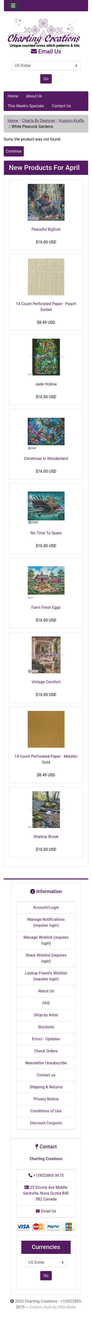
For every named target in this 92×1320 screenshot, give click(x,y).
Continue (14, 151)
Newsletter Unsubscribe (46, 1063)
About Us (34, 96)
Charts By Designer (38, 120)
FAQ (46, 1003)
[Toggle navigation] (13, 5)
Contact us (46, 1075)
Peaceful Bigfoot (45, 229)
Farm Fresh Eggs (46, 607)
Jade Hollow (46, 384)
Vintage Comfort (46, 682)
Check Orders (46, 1051)
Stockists (46, 1027)
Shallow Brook (46, 836)
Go (45, 78)
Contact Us (61, 106)
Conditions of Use (45, 1111)
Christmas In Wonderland (46, 458)
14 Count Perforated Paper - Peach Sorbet (46, 306)
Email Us (46, 51)
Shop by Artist (46, 1015)
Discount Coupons (46, 1123)
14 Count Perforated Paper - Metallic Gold (46, 759)
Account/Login (46, 907)
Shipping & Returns (46, 1087)
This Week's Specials (26, 106)
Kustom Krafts (71, 120)
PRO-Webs (67, 1307)
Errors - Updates (46, 1039)
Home (13, 96)
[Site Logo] (46, 33)
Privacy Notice (45, 1099)
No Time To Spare (46, 533)
